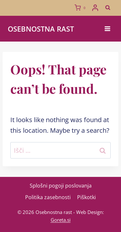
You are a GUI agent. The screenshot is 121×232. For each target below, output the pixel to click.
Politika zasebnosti (48, 197)
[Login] (95, 7)
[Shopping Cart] (81, 7)
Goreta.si (61, 220)
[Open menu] (107, 29)
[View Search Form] (107, 7)
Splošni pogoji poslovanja (61, 185)
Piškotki (86, 197)
